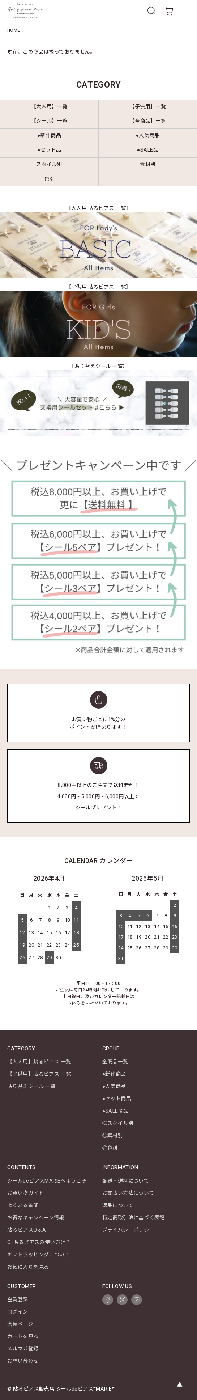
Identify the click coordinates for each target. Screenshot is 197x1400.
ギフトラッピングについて (38, 1254)
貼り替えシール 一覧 (31, 1086)
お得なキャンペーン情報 (35, 1218)
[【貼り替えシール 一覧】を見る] (98, 403)
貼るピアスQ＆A (26, 1230)
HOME (13, 30)
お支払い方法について (128, 1193)
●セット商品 (117, 1098)
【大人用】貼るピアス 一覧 (39, 1062)
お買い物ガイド (25, 1193)
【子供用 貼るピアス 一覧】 (98, 287)
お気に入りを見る (28, 1267)
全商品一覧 (115, 1062)
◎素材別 (112, 1135)
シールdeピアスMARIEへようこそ (47, 1181)
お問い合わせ (23, 1361)
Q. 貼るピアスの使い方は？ (39, 1242)
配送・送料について (125, 1181)
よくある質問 (23, 1205)
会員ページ (20, 1324)
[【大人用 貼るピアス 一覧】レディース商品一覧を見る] (98, 245)
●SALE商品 (115, 1111)
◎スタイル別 (118, 1123)
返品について (118, 1205)
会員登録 (17, 1299)
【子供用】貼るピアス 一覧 (39, 1074)
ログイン (17, 1312)
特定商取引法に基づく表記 (133, 1218)
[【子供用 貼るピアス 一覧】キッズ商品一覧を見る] (98, 324)
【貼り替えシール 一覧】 (98, 366)
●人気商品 (114, 1086)
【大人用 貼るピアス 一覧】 (98, 208)
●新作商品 (114, 1074)
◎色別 (110, 1148)
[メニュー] (186, 11)
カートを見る (23, 1336)
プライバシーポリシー (128, 1230)
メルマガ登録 (23, 1349)
